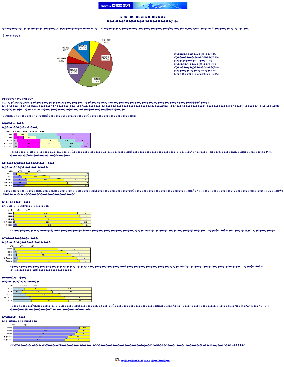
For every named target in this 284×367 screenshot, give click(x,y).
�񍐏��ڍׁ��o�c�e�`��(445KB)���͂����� (145, 360)
